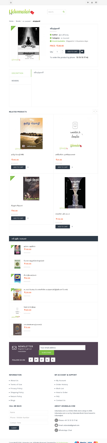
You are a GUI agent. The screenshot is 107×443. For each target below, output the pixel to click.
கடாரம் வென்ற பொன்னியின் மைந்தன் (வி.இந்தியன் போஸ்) (46, 289)
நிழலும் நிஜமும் (17, 205)
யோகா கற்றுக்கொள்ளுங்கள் (34, 261)
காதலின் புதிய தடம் (62, 214)
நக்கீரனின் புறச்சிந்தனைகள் (65, 154)
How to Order (61, 387)
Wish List (59, 383)
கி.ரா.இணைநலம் (30, 275)
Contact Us (60, 395)
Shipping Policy (16, 387)
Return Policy (15, 391)
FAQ (57, 391)
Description (17, 73)
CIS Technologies (62, 438)
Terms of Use (15, 379)
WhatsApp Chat (65, 425)
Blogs (12, 395)
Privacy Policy (15, 383)
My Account (60, 375)
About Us (13, 375)
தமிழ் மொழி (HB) (17, 154)
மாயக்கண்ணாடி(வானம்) (33, 324)
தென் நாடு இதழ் (29, 307)
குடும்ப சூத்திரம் (29, 246)
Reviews (15, 81)
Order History (61, 379)
